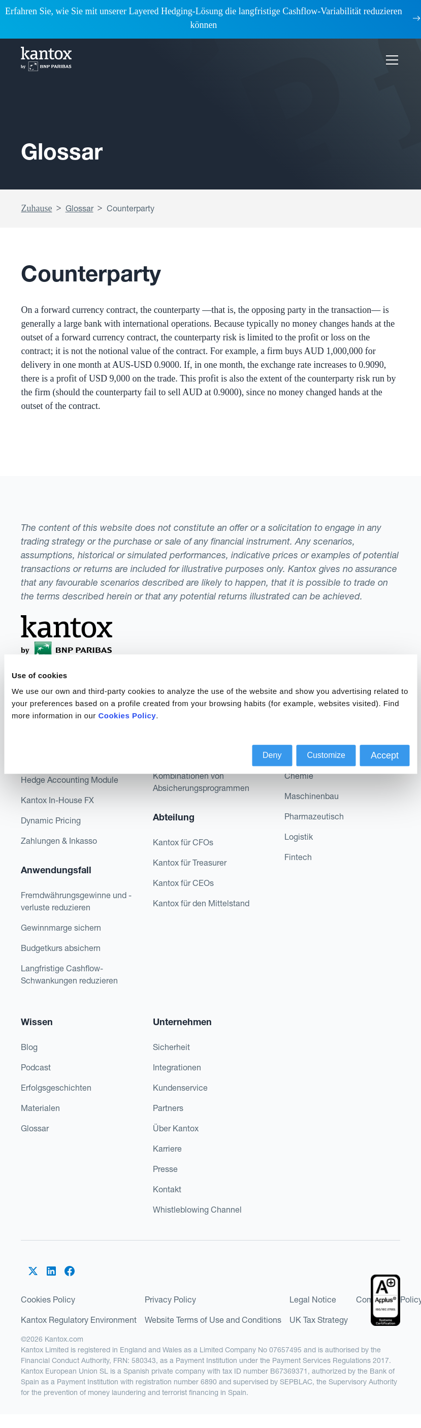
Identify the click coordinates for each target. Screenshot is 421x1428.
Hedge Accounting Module (69, 780)
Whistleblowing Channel (197, 1209)
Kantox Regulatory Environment (79, 1320)
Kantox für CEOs (183, 883)
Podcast (36, 1067)
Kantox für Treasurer (189, 863)
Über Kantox (176, 1128)
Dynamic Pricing (51, 820)
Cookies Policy (48, 1299)
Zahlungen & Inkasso (59, 841)
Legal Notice (312, 1299)
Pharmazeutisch (314, 816)
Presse (165, 1169)
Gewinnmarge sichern (61, 928)
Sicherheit (171, 1047)
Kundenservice (180, 1088)
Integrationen (177, 1067)
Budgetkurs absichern (61, 948)
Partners (168, 1108)
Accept (385, 755)
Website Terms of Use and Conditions (213, 1320)
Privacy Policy (170, 1299)
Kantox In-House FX (57, 800)
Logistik (298, 837)
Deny (272, 755)
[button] (390, 60)
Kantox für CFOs (183, 842)
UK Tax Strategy (318, 1320)
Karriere (167, 1149)
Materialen (40, 1108)
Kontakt (167, 1189)
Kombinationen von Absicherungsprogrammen (201, 782)
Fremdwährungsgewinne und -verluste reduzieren (76, 901)
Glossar (79, 208)
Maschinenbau (311, 796)
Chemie (298, 776)
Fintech (298, 857)
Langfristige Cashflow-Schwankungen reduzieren (69, 974)
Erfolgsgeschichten (56, 1088)
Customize (326, 755)
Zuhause (36, 208)
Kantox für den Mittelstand (201, 903)
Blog (29, 1047)
